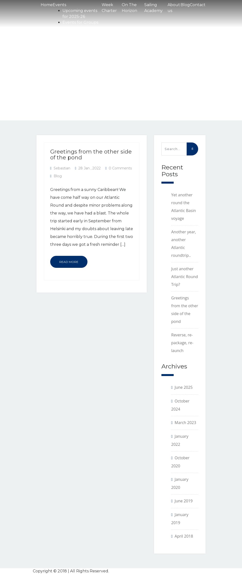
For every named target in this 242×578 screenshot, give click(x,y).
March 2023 (185, 422)
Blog (185, 4)
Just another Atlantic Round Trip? (184, 276)
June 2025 (184, 387)
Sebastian (62, 168)
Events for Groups (80, 22)
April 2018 (184, 536)
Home (47, 4)
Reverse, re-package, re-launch (182, 342)
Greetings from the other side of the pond (91, 154)
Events (59, 4)
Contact (198, 4)
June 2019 (184, 501)
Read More (68, 262)
